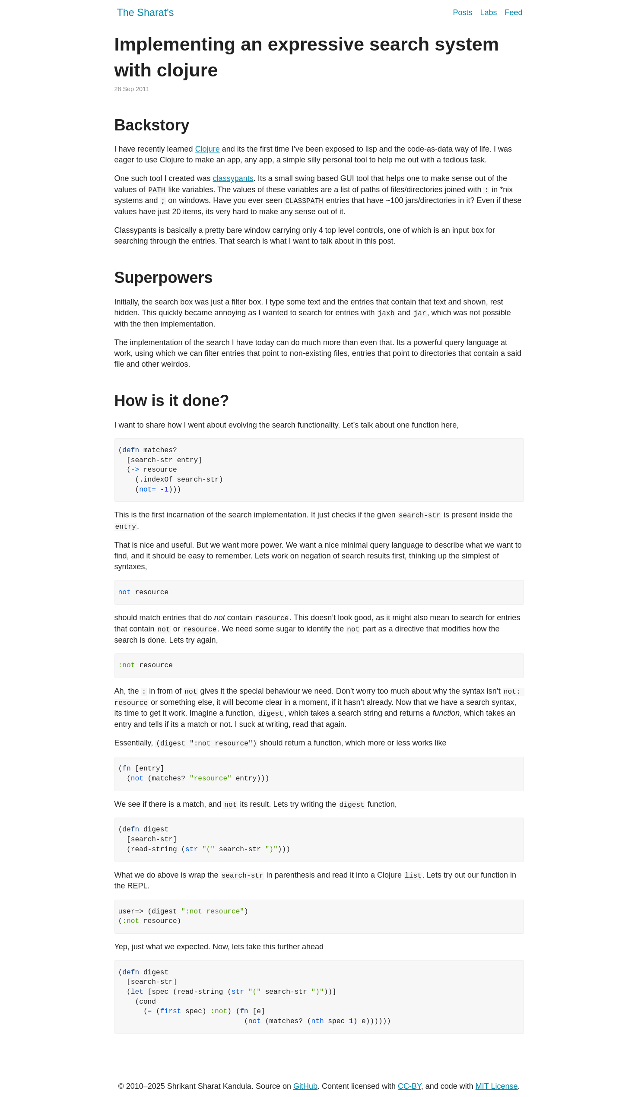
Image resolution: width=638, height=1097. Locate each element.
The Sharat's (145, 12)
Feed (513, 12)
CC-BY (409, 1083)
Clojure (207, 149)
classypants (233, 178)
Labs (488, 12)
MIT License (497, 1083)
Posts (462, 12)
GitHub (305, 1083)
